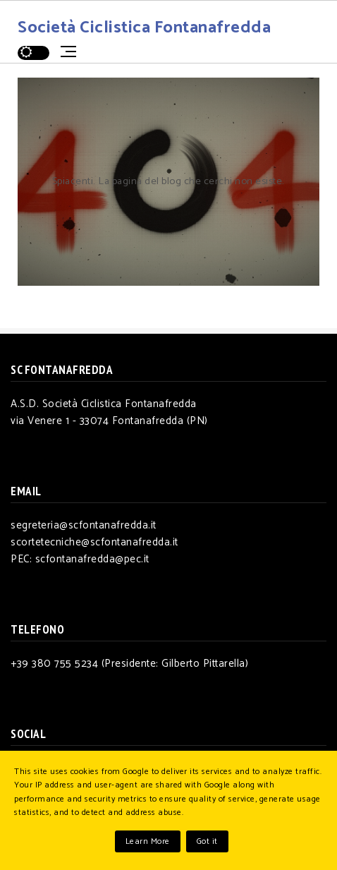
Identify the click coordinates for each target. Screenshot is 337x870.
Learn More (147, 841)
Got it (207, 841)
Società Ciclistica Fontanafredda (144, 28)
